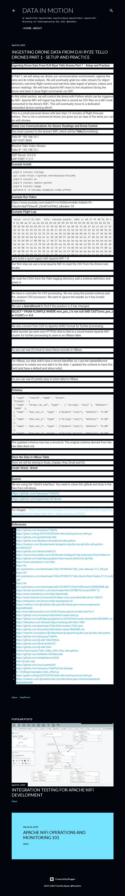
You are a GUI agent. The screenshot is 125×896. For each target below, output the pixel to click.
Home (26, 28)
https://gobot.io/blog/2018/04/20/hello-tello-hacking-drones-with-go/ (54, 533)
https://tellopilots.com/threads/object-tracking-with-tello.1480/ (50, 622)
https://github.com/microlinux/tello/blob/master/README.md (50, 629)
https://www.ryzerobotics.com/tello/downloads (42, 593)
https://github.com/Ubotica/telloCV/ (36, 551)
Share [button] (14, 697)
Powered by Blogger (62, 879)
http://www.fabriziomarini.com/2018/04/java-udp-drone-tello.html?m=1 (55, 611)
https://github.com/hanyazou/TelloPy (36, 530)
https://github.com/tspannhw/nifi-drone (37, 499)
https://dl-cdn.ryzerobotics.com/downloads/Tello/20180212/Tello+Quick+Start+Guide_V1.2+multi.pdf (64, 576)
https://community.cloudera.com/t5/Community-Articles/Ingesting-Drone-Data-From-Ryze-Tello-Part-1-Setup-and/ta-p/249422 (62, 511)
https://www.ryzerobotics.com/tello (35, 562)
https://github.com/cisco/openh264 (36, 664)
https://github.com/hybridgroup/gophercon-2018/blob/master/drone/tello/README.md (64, 618)
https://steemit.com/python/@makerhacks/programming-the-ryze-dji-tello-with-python (63, 632)
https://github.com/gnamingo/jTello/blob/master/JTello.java (49, 625)
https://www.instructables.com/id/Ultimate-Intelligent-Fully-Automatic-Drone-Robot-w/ (63, 554)
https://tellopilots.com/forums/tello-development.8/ (44, 601)
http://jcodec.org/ (25, 661)
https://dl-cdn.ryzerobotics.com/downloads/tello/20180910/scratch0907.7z (58, 590)
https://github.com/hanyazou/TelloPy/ (36, 493)
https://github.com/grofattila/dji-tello (36, 537)
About (36, 28)
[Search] (111, 9)
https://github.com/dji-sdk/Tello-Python (37, 640)
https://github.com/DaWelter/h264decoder (39, 654)
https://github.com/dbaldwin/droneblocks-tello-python (46, 540)
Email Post (25, 697)
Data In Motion (47, 10)
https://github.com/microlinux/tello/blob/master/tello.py (47, 615)
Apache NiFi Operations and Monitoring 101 (54, 835)
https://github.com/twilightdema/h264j (37, 657)
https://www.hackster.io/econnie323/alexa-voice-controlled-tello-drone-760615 (59, 597)
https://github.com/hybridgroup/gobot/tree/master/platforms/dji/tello (54, 558)
